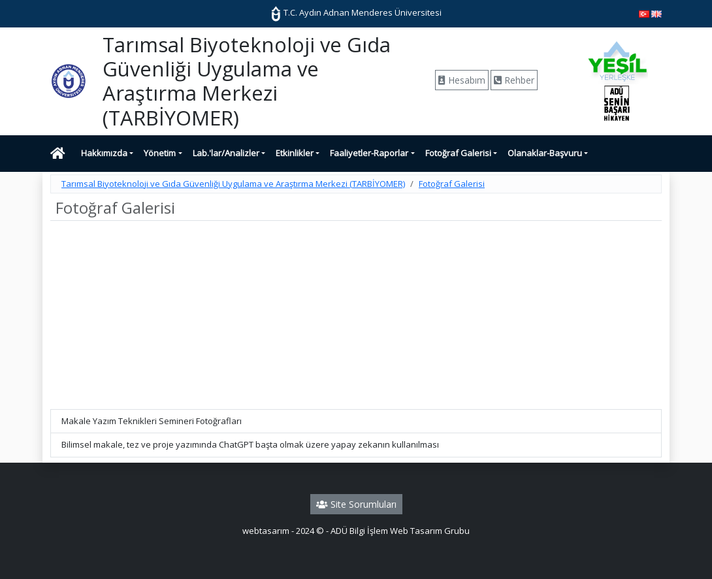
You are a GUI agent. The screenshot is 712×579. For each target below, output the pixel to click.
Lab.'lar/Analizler (226, 153)
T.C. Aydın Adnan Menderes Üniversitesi (356, 12)
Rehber (514, 80)
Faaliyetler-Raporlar (369, 153)
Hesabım (461, 80)
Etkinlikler (295, 153)
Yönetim (160, 153)
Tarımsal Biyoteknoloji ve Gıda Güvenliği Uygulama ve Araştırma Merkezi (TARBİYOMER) (233, 184)
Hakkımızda (104, 153)
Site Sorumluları (356, 504)
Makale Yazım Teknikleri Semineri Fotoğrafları (151, 421)
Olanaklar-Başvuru (545, 153)
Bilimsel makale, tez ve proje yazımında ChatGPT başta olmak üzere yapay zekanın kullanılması (250, 444)
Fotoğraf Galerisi (458, 153)
